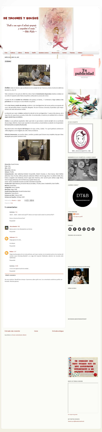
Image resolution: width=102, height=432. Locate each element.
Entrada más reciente (12, 331)
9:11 (16, 237)
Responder (12, 220)
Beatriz (77, 214)
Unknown (12, 237)
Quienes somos (44, 53)
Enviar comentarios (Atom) (19, 335)
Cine (6, 53)
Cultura (12, 53)
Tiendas (72, 53)
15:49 (16, 266)
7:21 (16, 212)
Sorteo (64, 53)
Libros (20, 53)
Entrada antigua (57, 331)
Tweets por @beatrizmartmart (76, 421)
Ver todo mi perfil (77, 216)
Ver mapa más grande (72, 414)
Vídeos (80, 53)
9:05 (19, 226)
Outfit (34, 53)
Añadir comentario (10, 275)
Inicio (36, 331)
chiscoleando (13, 226)
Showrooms (55, 53)
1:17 (15, 251)
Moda (27, 53)
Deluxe (11, 251)
